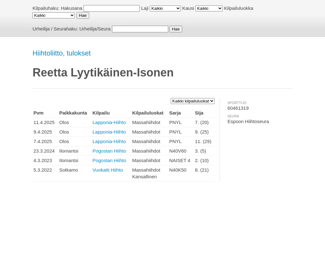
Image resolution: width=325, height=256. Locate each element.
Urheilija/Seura (94, 28)
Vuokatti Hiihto (107, 170)
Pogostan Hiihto (109, 151)
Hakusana (72, 8)
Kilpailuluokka (238, 8)
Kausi (188, 8)
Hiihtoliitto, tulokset (61, 53)
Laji (145, 8)
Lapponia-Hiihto (109, 122)
